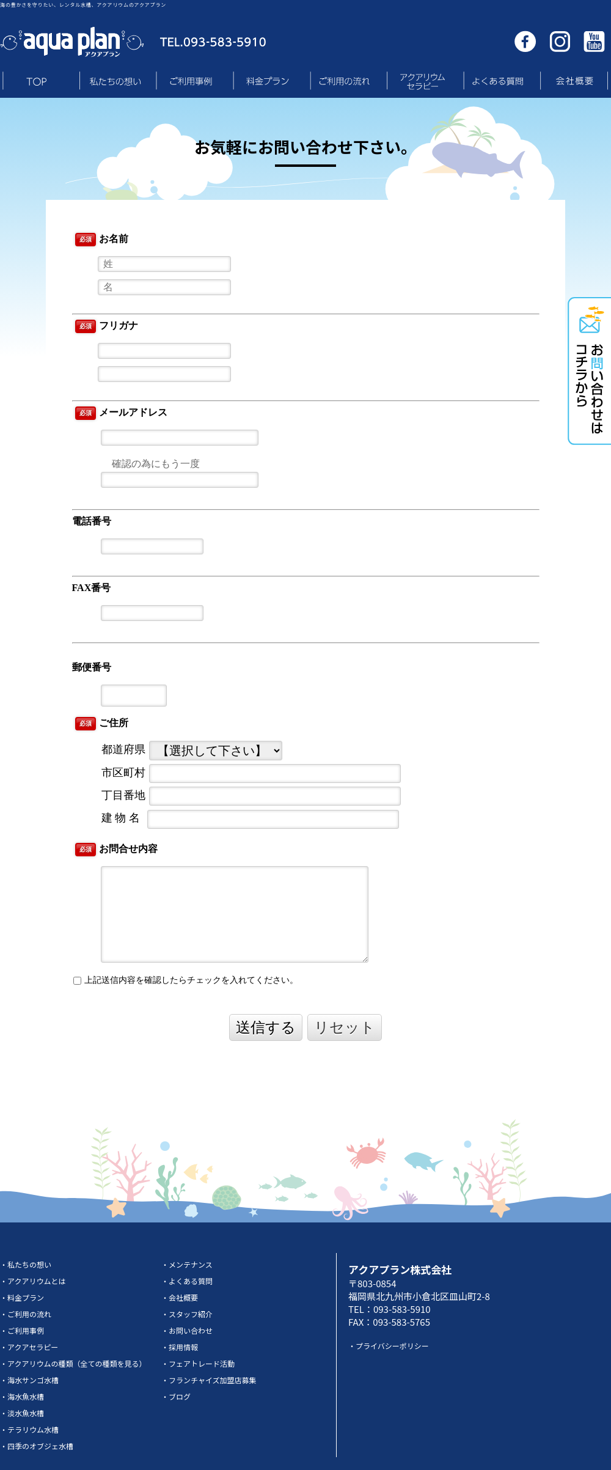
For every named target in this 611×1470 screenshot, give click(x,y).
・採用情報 (179, 1347)
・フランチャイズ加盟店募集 (209, 1380)
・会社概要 (179, 1297)
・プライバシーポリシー (388, 1345)
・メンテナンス (187, 1264)
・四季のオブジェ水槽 (36, 1446)
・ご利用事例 (22, 1330)
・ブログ (176, 1396)
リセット (344, 1027)
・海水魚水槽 (22, 1396)
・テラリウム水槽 (29, 1429)
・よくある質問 (187, 1281)
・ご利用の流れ (25, 1314)
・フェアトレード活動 (198, 1363)
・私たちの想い (25, 1264)
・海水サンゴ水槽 (29, 1380)
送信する (266, 1027)
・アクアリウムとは (32, 1281)
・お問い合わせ (187, 1330)
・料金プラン (22, 1297)
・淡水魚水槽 (22, 1413)
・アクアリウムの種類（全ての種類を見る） (73, 1363)
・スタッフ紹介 (187, 1314)
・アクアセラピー (29, 1347)
